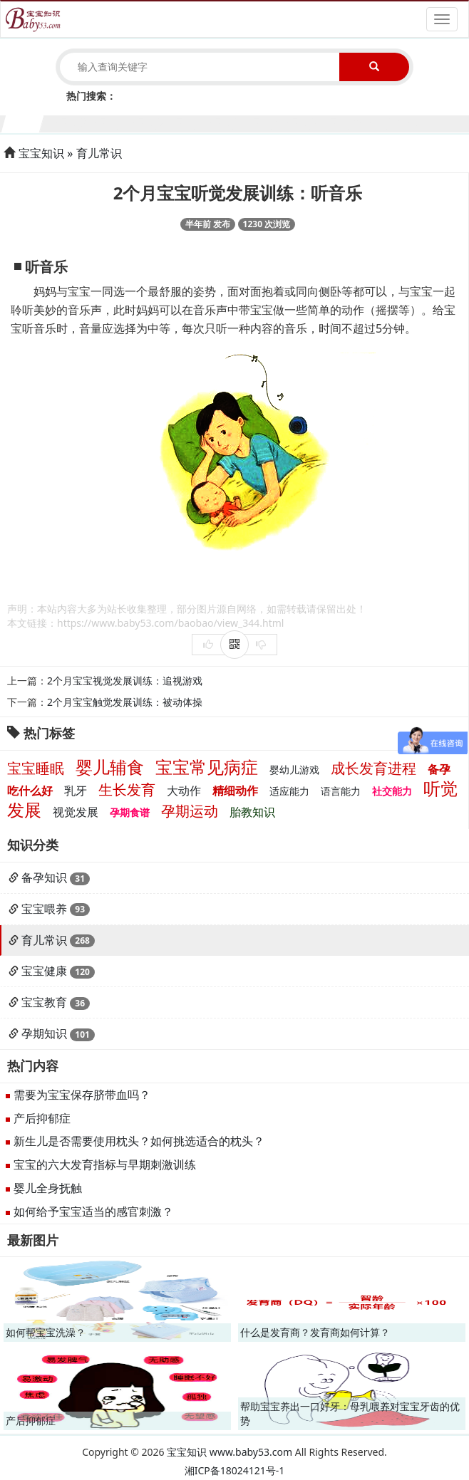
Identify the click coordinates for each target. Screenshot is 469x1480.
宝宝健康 (44, 971)
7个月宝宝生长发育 (254, 122)
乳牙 (75, 790)
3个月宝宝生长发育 (100, 122)
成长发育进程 (373, 768)
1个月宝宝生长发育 (23, 122)
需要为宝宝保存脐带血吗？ (82, 1095)
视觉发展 (75, 812)
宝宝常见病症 (206, 766)
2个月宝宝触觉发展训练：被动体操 (124, 702)
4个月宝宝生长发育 (139, 122)
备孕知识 (44, 877)
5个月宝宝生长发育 (177, 122)
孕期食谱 (130, 812)
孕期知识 (44, 1033)
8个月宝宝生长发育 (293, 122)
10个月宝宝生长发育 (370, 122)
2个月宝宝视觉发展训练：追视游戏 (124, 680)
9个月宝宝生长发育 (331, 122)
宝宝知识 (41, 153)
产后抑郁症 (42, 1118)
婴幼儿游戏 (294, 769)
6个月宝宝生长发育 (216, 122)
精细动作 (235, 790)
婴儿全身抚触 (48, 1188)
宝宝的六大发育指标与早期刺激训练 (105, 1164)
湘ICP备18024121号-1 (235, 1470)
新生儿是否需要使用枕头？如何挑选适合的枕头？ (139, 1141)
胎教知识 (252, 812)
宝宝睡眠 (35, 768)
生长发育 (126, 789)
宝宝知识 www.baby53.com (229, 1452)
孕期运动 (189, 810)
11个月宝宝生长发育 (408, 122)
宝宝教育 (44, 1002)
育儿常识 (99, 153)
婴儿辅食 (110, 766)
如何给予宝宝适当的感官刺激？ (93, 1211)
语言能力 (341, 791)
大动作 (184, 790)
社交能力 (392, 791)
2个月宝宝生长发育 (62, 122)
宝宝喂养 (44, 909)
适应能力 (289, 791)
